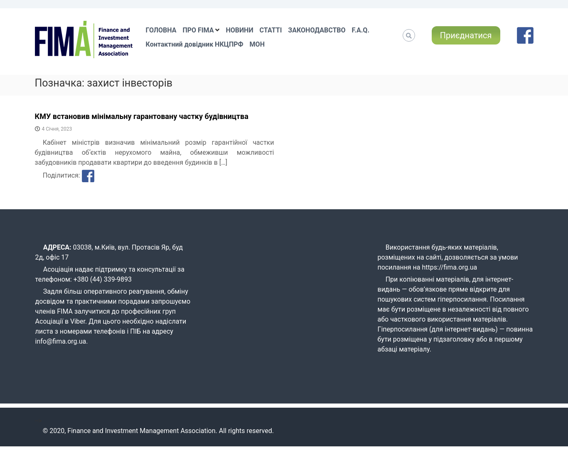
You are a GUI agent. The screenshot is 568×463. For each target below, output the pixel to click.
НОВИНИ (239, 30)
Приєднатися (466, 35)
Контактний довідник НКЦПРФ (194, 44)
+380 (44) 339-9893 (103, 279)
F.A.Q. (360, 30)
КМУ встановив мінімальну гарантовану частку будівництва (141, 116)
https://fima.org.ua (449, 267)
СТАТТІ (271, 30)
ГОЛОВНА (161, 30)
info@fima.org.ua (60, 341)
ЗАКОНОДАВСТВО (316, 30)
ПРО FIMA (198, 30)
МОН (257, 44)
